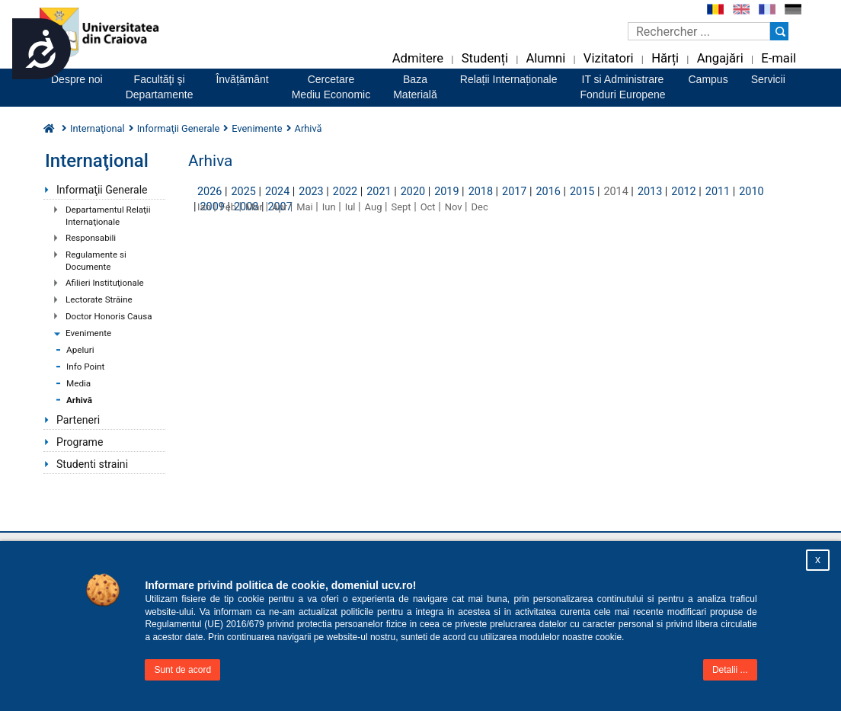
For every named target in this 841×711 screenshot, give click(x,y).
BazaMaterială (415, 87)
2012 (683, 191)
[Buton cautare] (779, 31)
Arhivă (79, 400)
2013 (650, 191)
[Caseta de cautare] (699, 31)
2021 (378, 191)
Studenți (485, 58)
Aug (373, 207)
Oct (428, 207)
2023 (311, 191)
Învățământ (242, 79)
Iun (329, 207)
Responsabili (91, 237)
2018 (480, 191)
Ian (204, 207)
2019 (446, 191)
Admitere (417, 58)
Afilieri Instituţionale (105, 282)
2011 (717, 191)
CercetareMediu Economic (331, 87)
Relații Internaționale (509, 79)
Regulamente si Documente (96, 260)
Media (78, 383)
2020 (413, 191)
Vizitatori (609, 58)
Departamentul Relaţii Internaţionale (108, 215)
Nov (453, 207)
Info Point (85, 366)
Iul (350, 207)
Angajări (720, 58)
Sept (401, 207)
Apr (279, 207)
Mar (254, 207)
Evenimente (88, 333)
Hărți (665, 58)
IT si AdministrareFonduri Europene (622, 87)
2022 (345, 191)
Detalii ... (730, 670)
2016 (548, 191)
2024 (277, 191)
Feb (228, 207)
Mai (304, 207)
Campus (708, 79)
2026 (209, 191)
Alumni (545, 58)
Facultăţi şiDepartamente (159, 87)
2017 (514, 191)
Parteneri (78, 420)
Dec (480, 207)
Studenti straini (92, 464)
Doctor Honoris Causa (109, 316)
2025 (243, 191)
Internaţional (97, 128)
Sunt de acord (182, 670)
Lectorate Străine (99, 299)
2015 (582, 191)
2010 (751, 191)
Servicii (768, 79)
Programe (79, 442)
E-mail (778, 58)
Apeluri (80, 349)
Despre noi (77, 79)
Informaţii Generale (102, 190)
